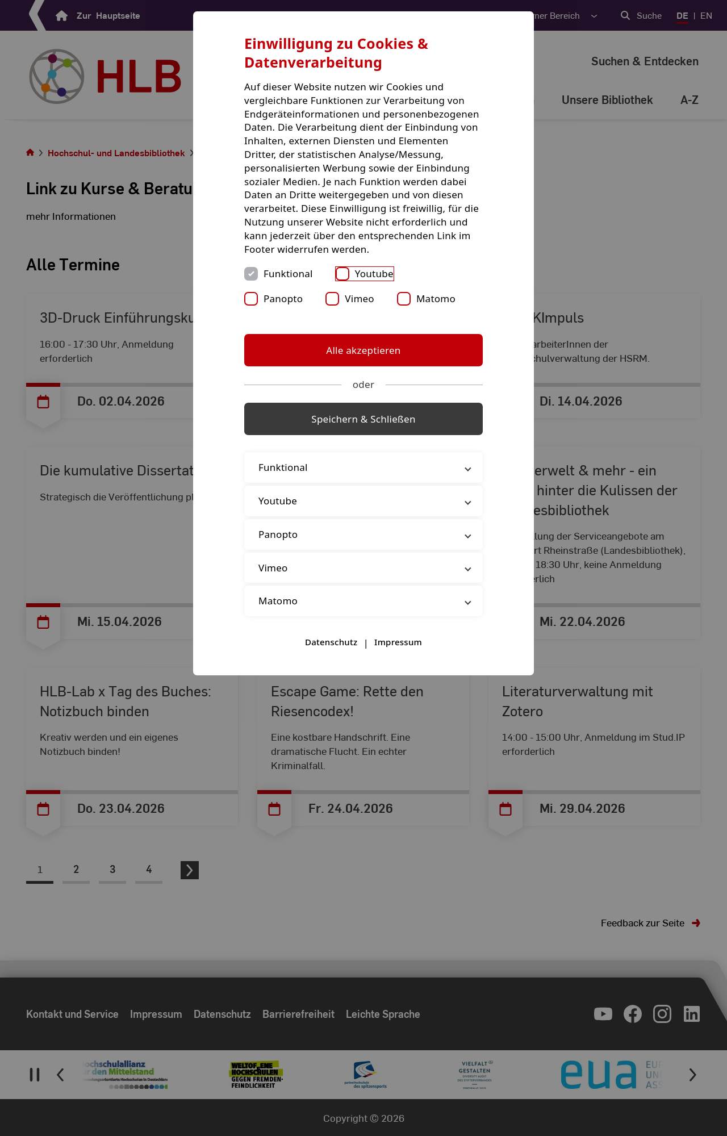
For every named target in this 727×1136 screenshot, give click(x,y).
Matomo (436, 298)
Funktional (288, 273)
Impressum (398, 642)
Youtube (374, 273)
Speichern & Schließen (363, 418)
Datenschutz (331, 642)
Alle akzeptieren (363, 350)
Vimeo (359, 298)
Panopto (283, 298)
